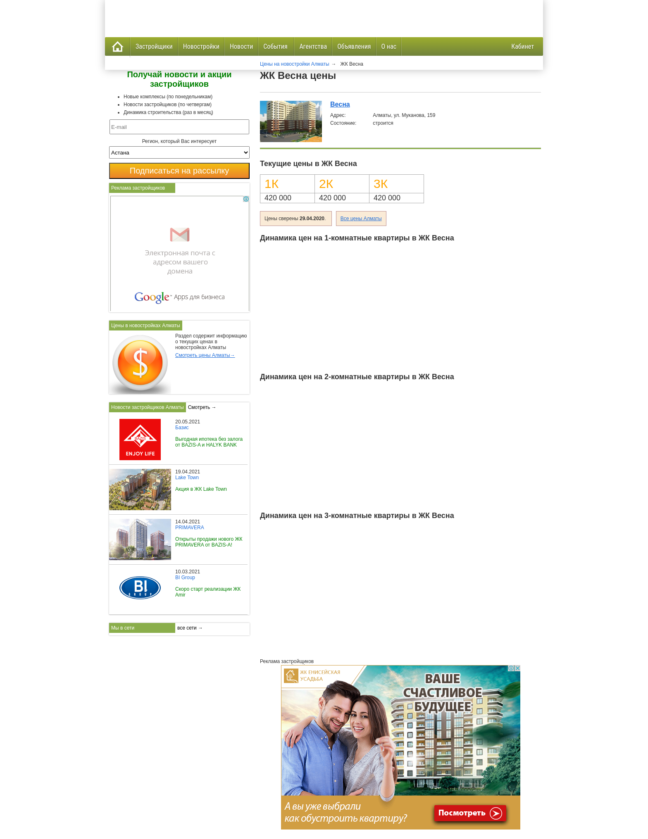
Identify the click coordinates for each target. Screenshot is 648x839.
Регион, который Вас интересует (179, 141)
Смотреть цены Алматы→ (205, 355)
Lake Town (187, 477)
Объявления (354, 46)
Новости (241, 46)
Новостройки (201, 46)
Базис (182, 427)
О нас (388, 46)
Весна (340, 104)
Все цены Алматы (361, 218)
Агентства (313, 46)
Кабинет (522, 46)
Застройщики (154, 46)
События (276, 46)
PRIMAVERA (189, 527)
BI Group (185, 577)
